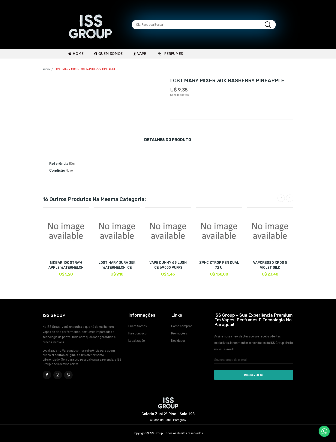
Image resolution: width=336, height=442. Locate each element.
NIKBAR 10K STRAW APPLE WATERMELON (66, 265)
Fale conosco (137, 333)
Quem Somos (137, 326)
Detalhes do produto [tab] (167, 139)
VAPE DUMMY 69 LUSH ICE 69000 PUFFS (168, 265)
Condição (57, 170)
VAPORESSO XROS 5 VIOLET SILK (270, 265)
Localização (136, 341)
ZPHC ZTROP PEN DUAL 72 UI (219, 265)
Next (289, 198)
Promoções (179, 333)
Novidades (178, 341)
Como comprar (181, 326)
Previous (281, 198)
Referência (58, 164)
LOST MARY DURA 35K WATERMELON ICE (117, 265)
